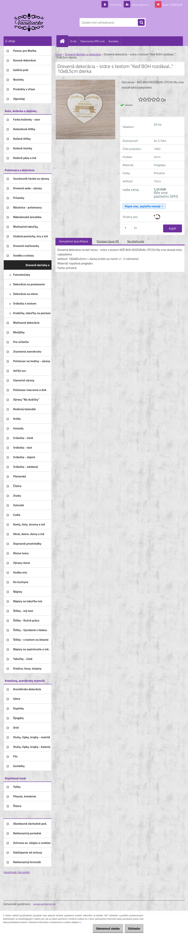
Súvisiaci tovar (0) (108, 241)
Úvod (58, 54)
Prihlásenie (110, 4)
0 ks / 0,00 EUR (172, 4)
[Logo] (29, 22)
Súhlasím (133, 928)
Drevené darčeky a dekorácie (83, 54)
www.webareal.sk (44, 904)
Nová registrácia (138, 4)
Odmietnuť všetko (104, 928)
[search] (141, 22)
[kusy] (127, 227)
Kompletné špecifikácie (73, 241)
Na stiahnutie (135, 241)
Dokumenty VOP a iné (93, 41)
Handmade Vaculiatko (17, 872)
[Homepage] (64, 41)
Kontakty (114, 41)
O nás (73, 41)
